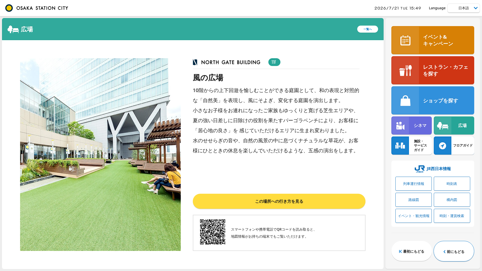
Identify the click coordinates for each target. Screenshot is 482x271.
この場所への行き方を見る (279, 201)
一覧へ (368, 29)
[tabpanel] (100, 154)
